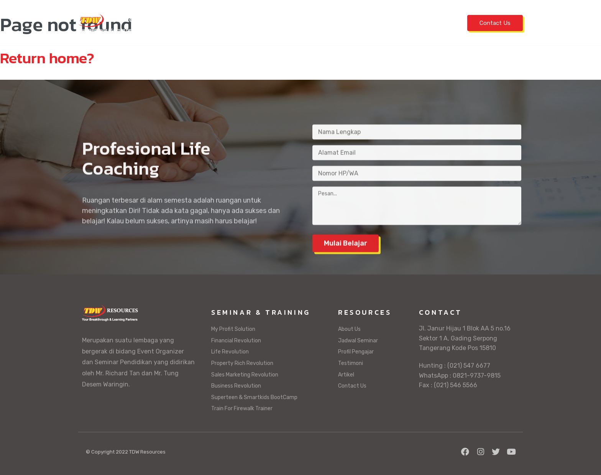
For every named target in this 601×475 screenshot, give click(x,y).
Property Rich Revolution (242, 363)
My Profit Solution (233, 329)
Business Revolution (236, 386)
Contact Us (495, 23)
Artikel (436, 22)
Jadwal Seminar (213, 22)
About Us (349, 329)
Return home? (47, 57)
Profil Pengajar (348, 22)
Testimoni (400, 22)
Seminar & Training (280, 22)
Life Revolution (230, 351)
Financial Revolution (236, 340)
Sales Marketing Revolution (244, 374)
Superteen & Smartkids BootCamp (254, 397)
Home (169, 22)
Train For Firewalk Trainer (242, 408)
